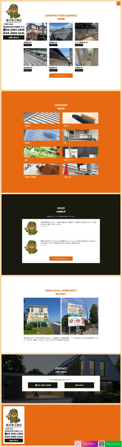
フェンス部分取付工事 (81, 42)
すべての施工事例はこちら (61, 75)
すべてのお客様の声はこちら (61, 258)
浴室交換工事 (78, 68)
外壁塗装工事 (27, 42)
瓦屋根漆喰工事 (28, 68)
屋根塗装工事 (53, 42)
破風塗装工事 (53, 68)
